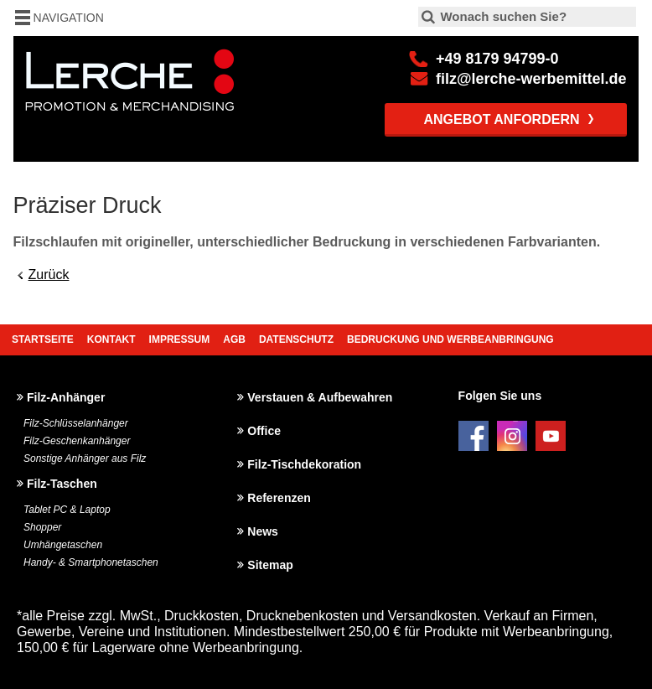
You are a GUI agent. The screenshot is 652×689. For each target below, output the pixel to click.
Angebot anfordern (501, 119)
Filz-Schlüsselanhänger (75, 423)
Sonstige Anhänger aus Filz (84, 458)
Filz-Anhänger (66, 397)
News (262, 531)
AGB (234, 339)
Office (264, 431)
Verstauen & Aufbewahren (319, 397)
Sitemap (269, 565)
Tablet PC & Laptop (67, 509)
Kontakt (111, 339)
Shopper (42, 527)
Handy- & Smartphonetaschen (90, 562)
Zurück (49, 274)
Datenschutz (296, 339)
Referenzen (278, 498)
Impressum (179, 339)
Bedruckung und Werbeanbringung (450, 339)
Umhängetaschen (62, 545)
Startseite (43, 339)
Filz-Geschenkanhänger (76, 441)
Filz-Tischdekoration (304, 464)
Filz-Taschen (62, 483)
